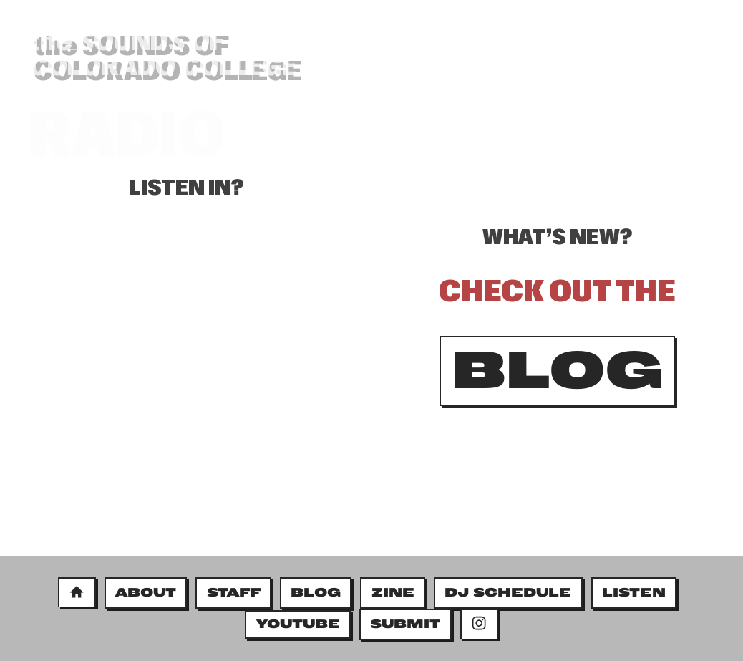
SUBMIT (405, 623)
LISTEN (634, 592)
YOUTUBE (298, 623)
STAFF (234, 592)
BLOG (609, 92)
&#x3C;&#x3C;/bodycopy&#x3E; (186, 401)
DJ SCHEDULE (508, 592)
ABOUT (145, 592)
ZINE (393, 592)
